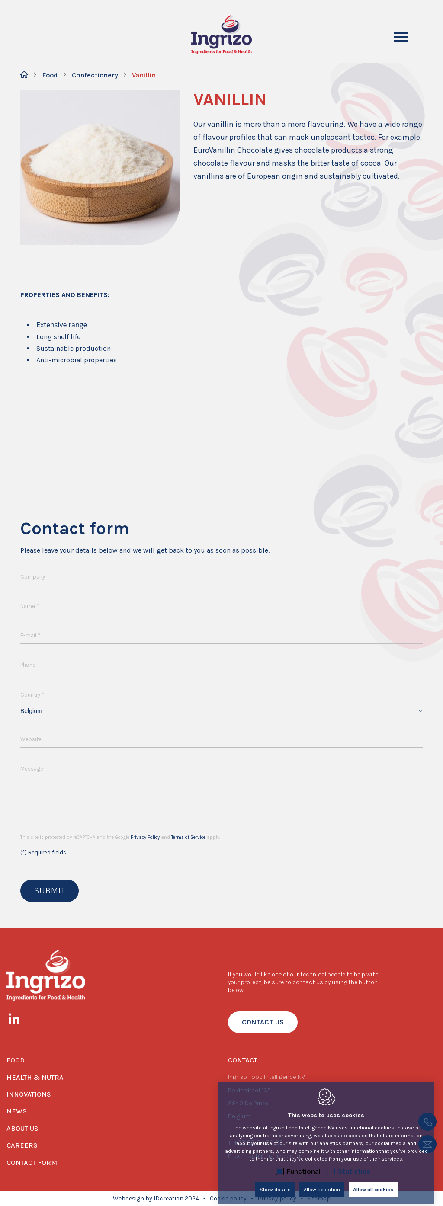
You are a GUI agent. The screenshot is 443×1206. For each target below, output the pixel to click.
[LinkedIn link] (18, 1021)
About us (22, 1128)
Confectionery (95, 75)
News (16, 1111)
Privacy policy (276, 1198)
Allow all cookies (373, 1183)
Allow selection (322, 1183)
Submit (49, 891)
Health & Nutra (35, 1077)
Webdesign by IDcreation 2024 (156, 1198)
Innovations (28, 1094)
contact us (263, 1022)
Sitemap (319, 1198)
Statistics (354, 1165)
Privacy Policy (145, 837)
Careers (22, 1145)
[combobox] (221, 711)
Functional (304, 1165)
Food (50, 75)
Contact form (31, 1162)
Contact (242, 1060)
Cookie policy (228, 1198)
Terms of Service (188, 837)
